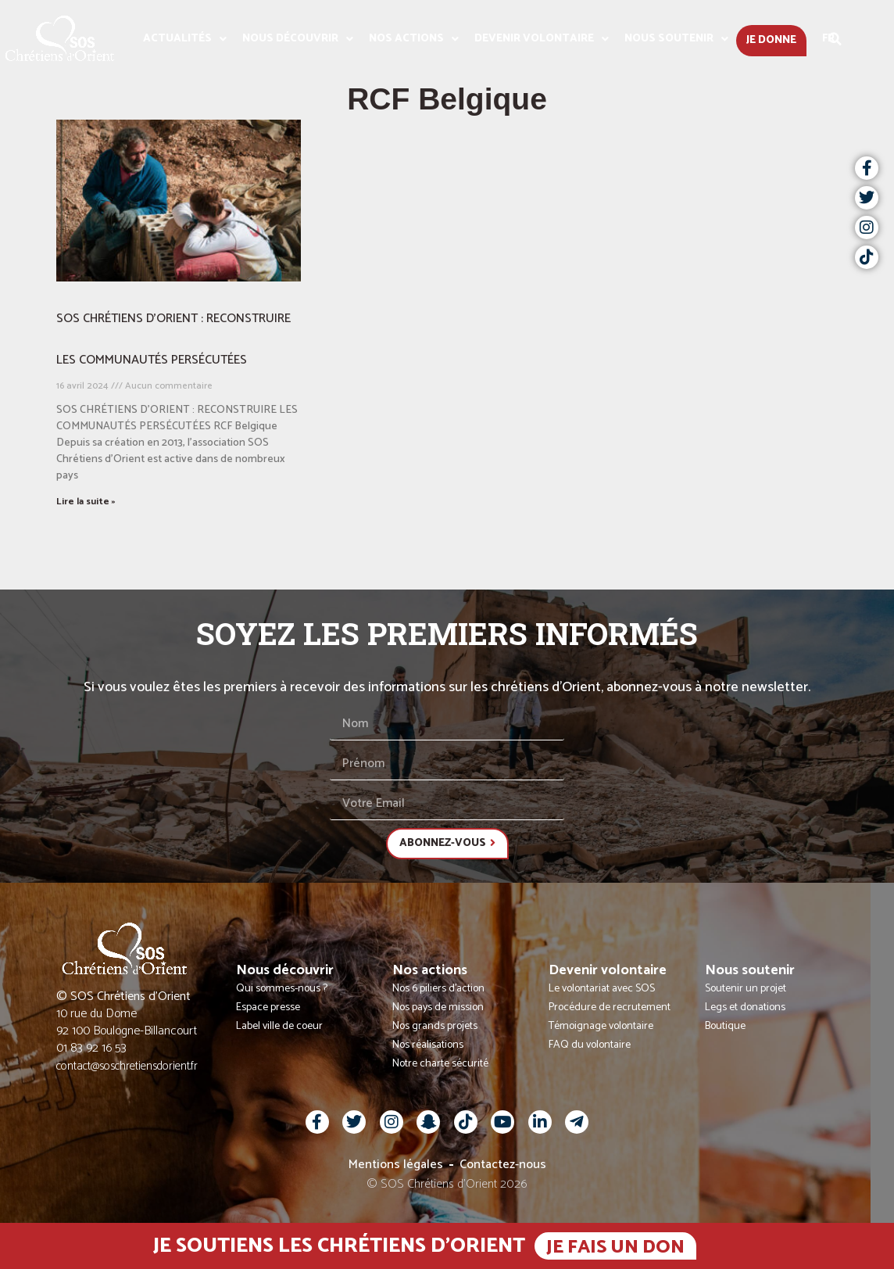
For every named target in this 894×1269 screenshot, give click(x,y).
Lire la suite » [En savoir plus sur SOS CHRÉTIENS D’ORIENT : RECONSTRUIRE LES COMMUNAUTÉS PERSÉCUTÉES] (86, 501)
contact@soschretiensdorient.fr (127, 1066)
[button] (835, 39)
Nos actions (414, 39)
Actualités (185, 39)
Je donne (771, 40)
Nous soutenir (676, 39)
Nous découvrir (297, 39)
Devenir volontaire (541, 39)
